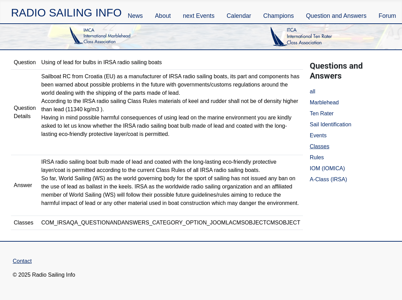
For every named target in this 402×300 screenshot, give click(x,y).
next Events (199, 15)
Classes (319, 146)
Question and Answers (336, 15)
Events (318, 135)
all (312, 91)
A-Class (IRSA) (328, 179)
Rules (317, 157)
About (163, 15)
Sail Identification (330, 124)
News (135, 15)
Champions (278, 15)
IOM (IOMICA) (327, 168)
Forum (387, 15)
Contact (22, 261)
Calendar (239, 15)
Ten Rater (322, 113)
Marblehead (324, 102)
